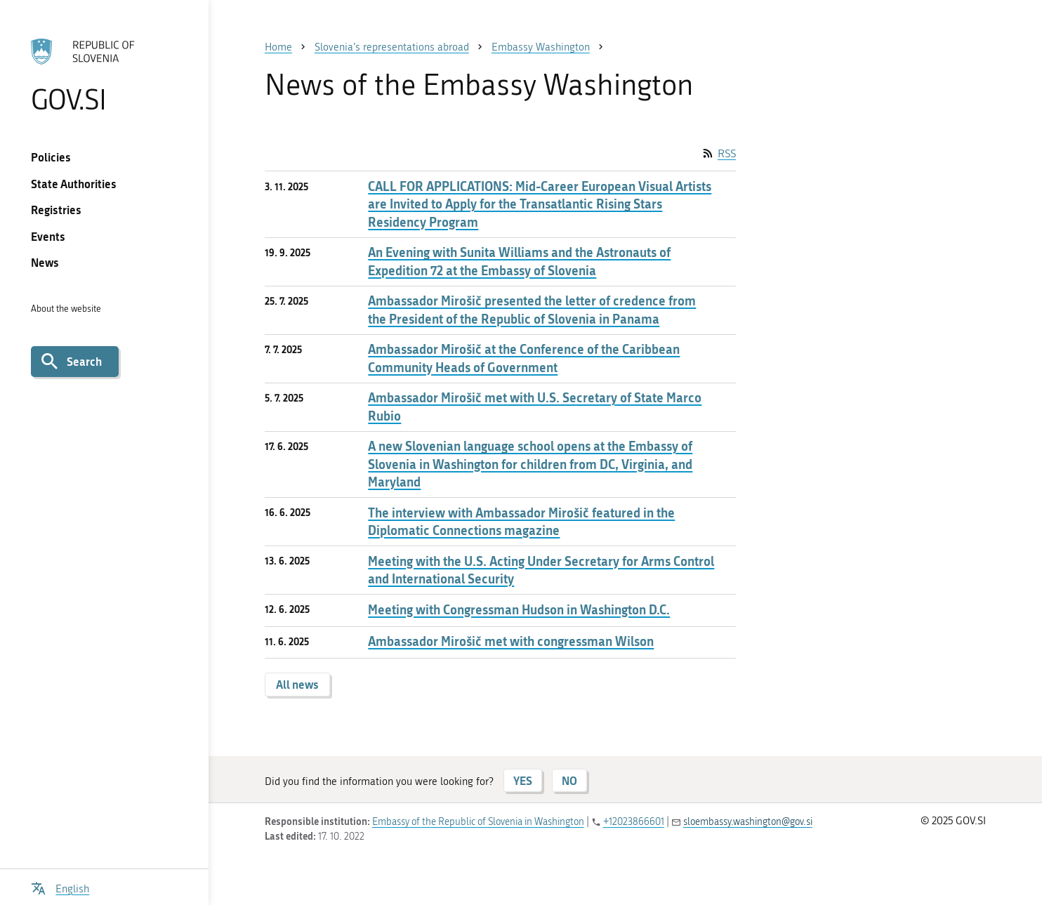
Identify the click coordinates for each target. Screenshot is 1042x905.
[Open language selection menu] (60, 887)
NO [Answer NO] (569, 780)
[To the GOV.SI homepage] (104, 75)
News (45, 262)
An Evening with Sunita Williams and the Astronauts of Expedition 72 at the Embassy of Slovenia (519, 261)
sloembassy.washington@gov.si (747, 822)
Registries (56, 210)
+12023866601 (633, 822)
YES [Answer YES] (522, 780)
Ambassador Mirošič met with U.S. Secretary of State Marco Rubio (534, 406)
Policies (51, 157)
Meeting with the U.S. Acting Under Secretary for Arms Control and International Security (541, 570)
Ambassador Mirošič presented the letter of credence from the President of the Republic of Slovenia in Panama (532, 309)
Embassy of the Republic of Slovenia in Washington (478, 822)
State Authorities (74, 184)
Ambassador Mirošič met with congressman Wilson (511, 641)
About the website (66, 308)
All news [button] (297, 684)
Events (48, 236)
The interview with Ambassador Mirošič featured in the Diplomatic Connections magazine (521, 521)
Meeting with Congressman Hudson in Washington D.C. (519, 610)
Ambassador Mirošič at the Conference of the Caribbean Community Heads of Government (524, 358)
